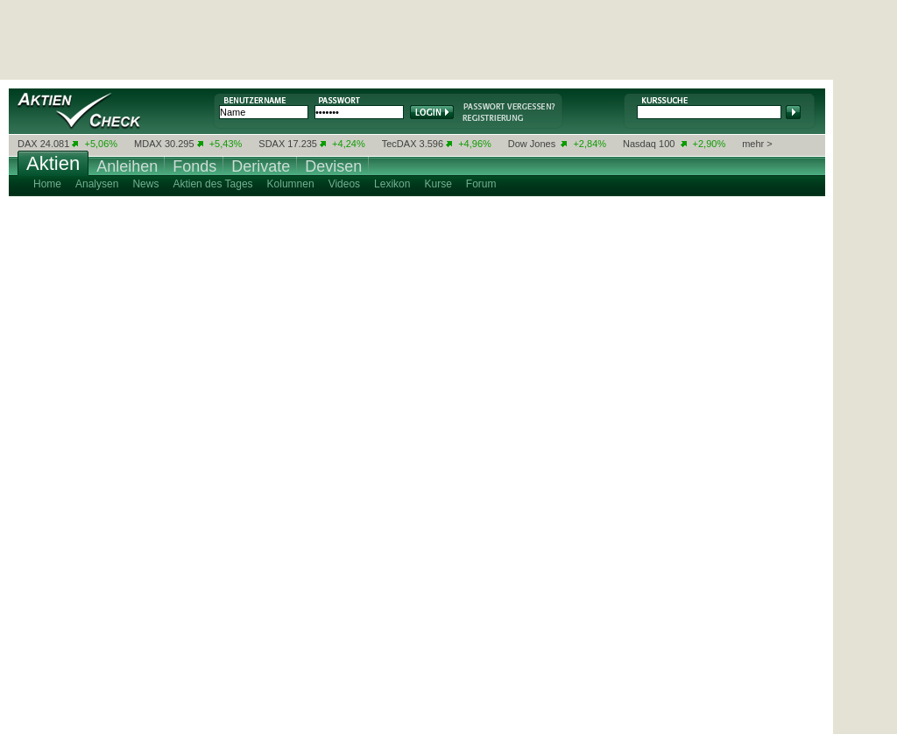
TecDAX (399, 143)
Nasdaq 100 (649, 143)
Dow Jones (531, 143)
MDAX (148, 143)
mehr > (757, 143)
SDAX (271, 143)
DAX (28, 143)
